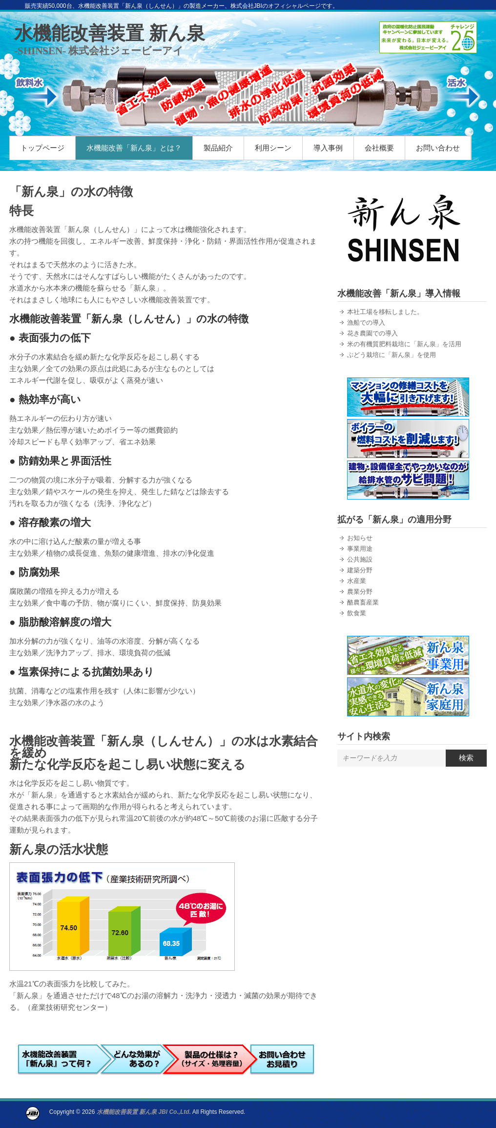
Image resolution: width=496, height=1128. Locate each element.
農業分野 (359, 591)
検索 (466, 757)
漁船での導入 (366, 322)
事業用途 (359, 548)
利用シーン (273, 148)
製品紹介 (218, 148)
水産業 (356, 581)
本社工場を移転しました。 (385, 311)
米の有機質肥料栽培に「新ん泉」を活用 (404, 344)
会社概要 (379, 148)
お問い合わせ (438, 148)
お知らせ (359, 538)
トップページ (42, 148)
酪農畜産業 (363, 602)
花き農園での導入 (372, 333)
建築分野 (359, 570)
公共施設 (359, 559)
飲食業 (356, 613)
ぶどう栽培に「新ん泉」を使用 (391, 354)
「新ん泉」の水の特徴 (71, 191)
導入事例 (328, 148)
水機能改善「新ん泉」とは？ (134, 148)
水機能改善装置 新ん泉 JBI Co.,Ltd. (144, 1111)
